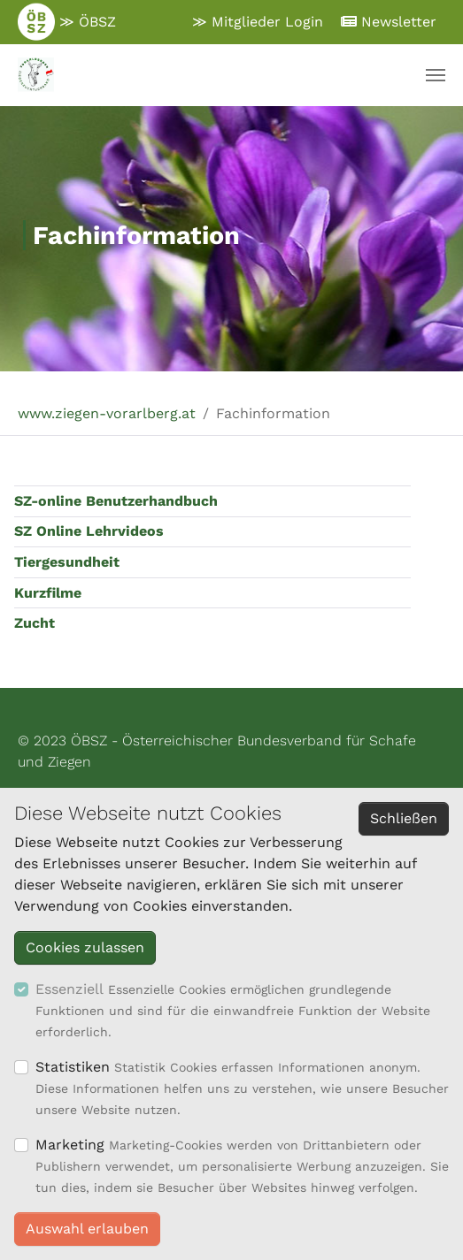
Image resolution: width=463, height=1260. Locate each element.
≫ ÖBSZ (67, 22)
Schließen (403, 818)
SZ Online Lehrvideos (89, 531)
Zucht (34, 623)
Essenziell (69, 989)
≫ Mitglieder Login (257, 21)
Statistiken (72, 1066)
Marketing (69, 1144)
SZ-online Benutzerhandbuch (116, 501)
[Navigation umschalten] (435, 75)
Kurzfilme (47, 592)
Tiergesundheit (67, 562)
